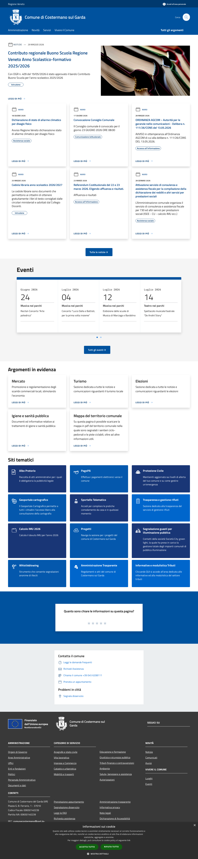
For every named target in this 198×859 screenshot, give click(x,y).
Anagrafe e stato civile (65, 752)
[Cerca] (186, 17)
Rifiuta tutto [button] (111, 846)
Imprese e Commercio (65, 763)
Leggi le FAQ (60, 813)
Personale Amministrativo (21, 780)
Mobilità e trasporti (64, 774)
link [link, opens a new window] (128, 840)
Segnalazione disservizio (66, 807)
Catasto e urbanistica (65, 769)
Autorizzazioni (107, 780)
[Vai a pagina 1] (97, 337)
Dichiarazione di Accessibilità (115, 818)
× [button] (194, 825)
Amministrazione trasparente (115, 802)
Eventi (148, 784)
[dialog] (99, 840)
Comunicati (151, 757)
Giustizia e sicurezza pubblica (115, 757)
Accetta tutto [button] (87, 847)
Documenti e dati (17, 785)
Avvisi (18, 109)
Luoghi (149, 778)
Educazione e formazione (113, 752)
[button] (99, 853)
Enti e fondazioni (17, 769)
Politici (11, 774)
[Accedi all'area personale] (174, 4)
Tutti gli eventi (97, 350)
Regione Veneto (16, 4)
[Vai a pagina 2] (100, 337)
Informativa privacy (110, 807)
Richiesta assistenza (64, 818)
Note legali (105, 813)
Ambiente (105, 768)
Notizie (17, 44)
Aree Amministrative (19, 757)
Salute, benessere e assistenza (116, 774)
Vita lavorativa (61, 757)
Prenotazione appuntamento (69, 802)
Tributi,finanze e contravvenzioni (117, 763)
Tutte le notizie (99, 252)
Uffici (10, 763)
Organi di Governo (17, 752)
